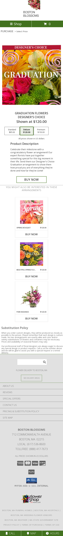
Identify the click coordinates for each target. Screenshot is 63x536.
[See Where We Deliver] (31, 378)
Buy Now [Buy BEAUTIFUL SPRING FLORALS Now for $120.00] (31, 276)
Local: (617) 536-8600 (31, 444)
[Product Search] (32, 362)
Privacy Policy (11, 525)
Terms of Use (52, 525)
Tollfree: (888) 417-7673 (31, 449)
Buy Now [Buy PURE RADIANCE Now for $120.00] (31, 318)
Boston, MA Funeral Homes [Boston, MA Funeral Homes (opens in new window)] (17, 510)
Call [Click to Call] (10, 533)
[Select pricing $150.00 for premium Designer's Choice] (41, 131)
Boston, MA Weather (16, 520)
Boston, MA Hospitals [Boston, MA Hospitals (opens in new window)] (47, 510)
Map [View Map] (31, 533)
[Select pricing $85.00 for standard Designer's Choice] (12, 131)
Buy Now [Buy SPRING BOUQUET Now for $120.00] (31, 234)
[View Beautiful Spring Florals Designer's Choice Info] (31, 254)
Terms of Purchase (32, 525)
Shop (16, 24)
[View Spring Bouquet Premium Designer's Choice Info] (31, 212)
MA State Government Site (44, 520)
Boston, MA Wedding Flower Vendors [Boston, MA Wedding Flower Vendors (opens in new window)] (31, 515)
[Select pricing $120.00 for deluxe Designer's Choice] (26, 131)
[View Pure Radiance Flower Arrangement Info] (31, 296)
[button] (31, 480)
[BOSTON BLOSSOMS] (31, 16)
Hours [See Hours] (52, 533)
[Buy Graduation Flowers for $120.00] (31, 179)
